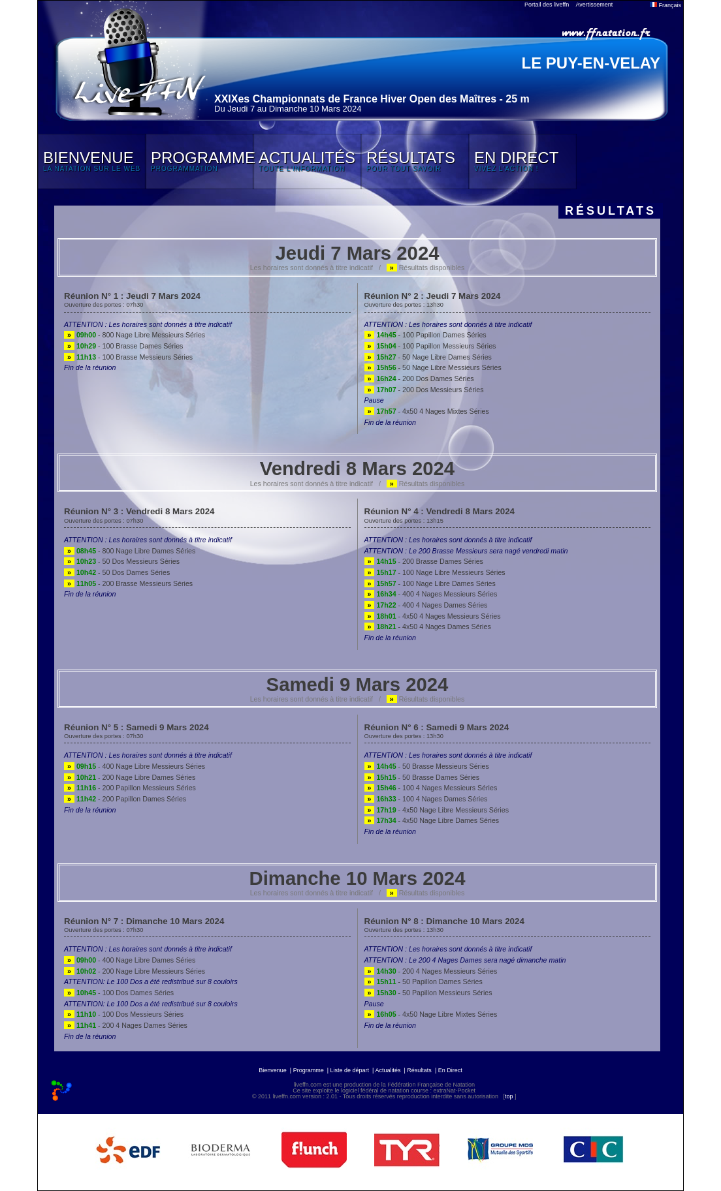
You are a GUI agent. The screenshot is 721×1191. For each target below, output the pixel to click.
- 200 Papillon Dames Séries (125, 799)
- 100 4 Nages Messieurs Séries (431, 788)
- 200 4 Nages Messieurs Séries (431, 971)
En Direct (450, 1070)
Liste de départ (350, 1070)
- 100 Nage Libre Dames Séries (430, 583)
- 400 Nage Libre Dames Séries (129, 960)
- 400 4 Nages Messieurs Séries (431, 594)
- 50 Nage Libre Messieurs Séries (433, 367)
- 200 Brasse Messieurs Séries (128, 583)
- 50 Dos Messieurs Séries (122, 561)
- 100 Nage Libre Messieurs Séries (434, 572)
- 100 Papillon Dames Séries (425, 335)
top (509, 1096)
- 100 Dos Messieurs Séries (124, 1014)
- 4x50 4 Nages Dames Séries (427, 626)
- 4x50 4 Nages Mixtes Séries (426, 411)
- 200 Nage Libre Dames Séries (129, 777)
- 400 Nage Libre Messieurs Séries (134, 766)
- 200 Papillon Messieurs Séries (130, 788)
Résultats (419, 1070)
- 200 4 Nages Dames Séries (125, 1025)
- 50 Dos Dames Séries (117, 572)
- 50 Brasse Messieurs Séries (426, 766)
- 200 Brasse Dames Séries (423, 561)
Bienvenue (273, 1070)
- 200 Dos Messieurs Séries (424, 390)
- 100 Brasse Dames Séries (123, 346)
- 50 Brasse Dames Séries (421, 777)
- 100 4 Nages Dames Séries (426, 799)
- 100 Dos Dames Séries (119, 993)
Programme (308, 1070)
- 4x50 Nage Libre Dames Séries (432, 820)
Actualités (387, 1070)
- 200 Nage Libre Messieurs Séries (134, 971)
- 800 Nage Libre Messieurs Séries (134, 335)
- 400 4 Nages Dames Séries (426, 605)
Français (665, 5)
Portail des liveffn (546, 4)
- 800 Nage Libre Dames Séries (129, 551)
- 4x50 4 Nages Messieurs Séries (432, 616)
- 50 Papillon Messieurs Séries (428, 993)
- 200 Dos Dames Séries (419, 378)
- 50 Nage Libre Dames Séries (428, 357)
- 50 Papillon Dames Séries (423, 981)
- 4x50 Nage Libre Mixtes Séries (431, 1014)
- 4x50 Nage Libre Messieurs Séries (436, 810)
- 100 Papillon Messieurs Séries (430, 346)
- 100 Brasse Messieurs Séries (128, 357)
